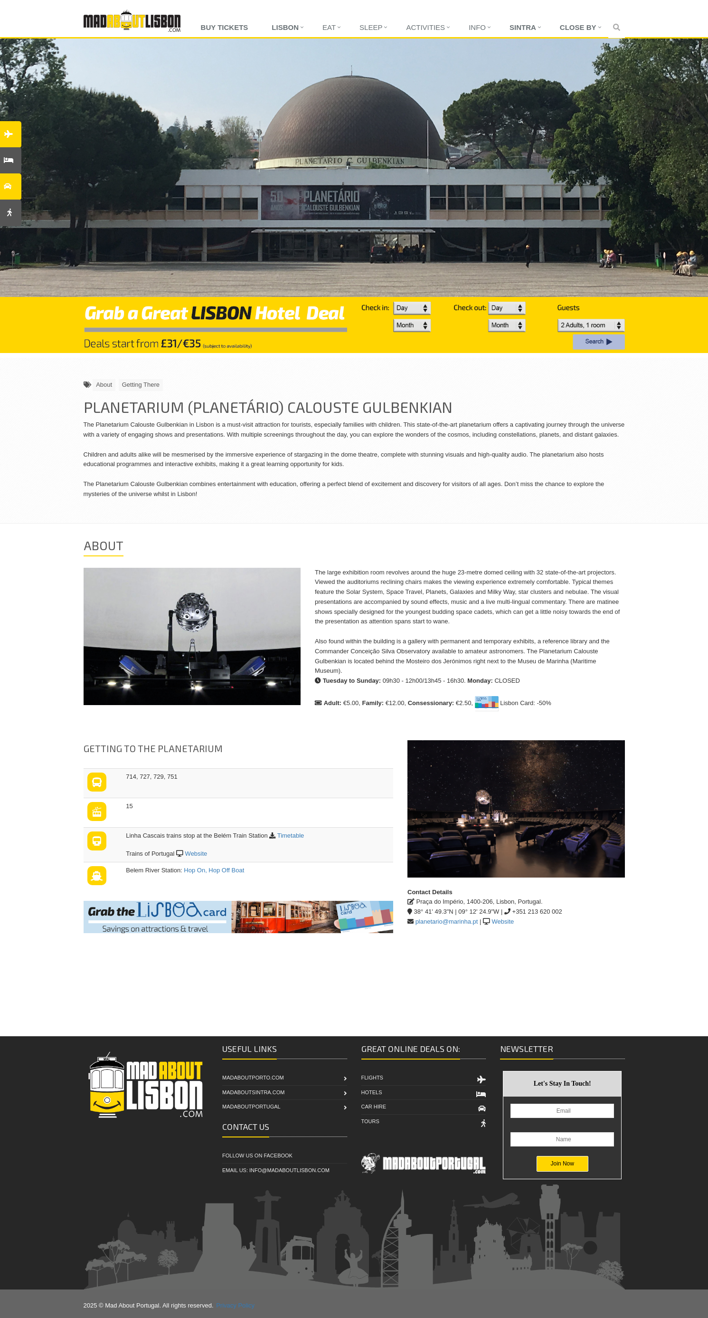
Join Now (562, 1163)
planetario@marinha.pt (446, 921)
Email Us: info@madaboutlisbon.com (276, 1170)
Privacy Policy (235, 1305)
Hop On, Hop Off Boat (214, 870)
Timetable (290, 835)
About (104, 384)
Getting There (141, 384)
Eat (329, 27)
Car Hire (374, 1106)
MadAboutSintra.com (253, 1092)
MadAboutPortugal (251, 1106)
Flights (372, 1077)
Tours (370, 1121)
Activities (425, 27)
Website (196, 853)
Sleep (370, 27)
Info (477, 27)
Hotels (371, 1092)
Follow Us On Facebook (257, 1155)
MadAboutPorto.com (253, 1077)
